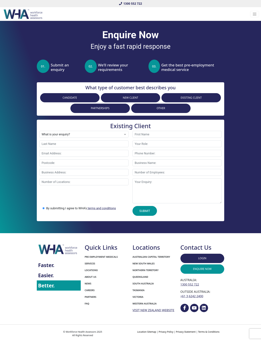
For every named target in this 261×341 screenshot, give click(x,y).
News (88, 283)
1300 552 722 (130, 4)
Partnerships (100, 108)
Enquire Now (202, 269)
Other (161, 108)
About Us (90, 276)
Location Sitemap (146, 331)
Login (202, 258)
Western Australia (144, 303)
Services (90, 263)
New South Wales (143, 263)
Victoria (137, 296)
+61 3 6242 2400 (191, 296)
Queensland (140, 276)
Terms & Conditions (209, 331)
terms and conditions (101, 208)
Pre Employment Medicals (101, 256)
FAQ (87, 303)
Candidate (70, 97)
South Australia (143, 283)
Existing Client (191, 97)
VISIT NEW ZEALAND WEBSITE (153, 310)
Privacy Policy (166, 331)
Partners (90, 296)
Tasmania (138, 290)
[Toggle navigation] (254, 14)
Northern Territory (145, 270)
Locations (91, 270)
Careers (90, 290)
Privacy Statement (186, 331)
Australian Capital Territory (151, 256)
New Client (130, 97)
